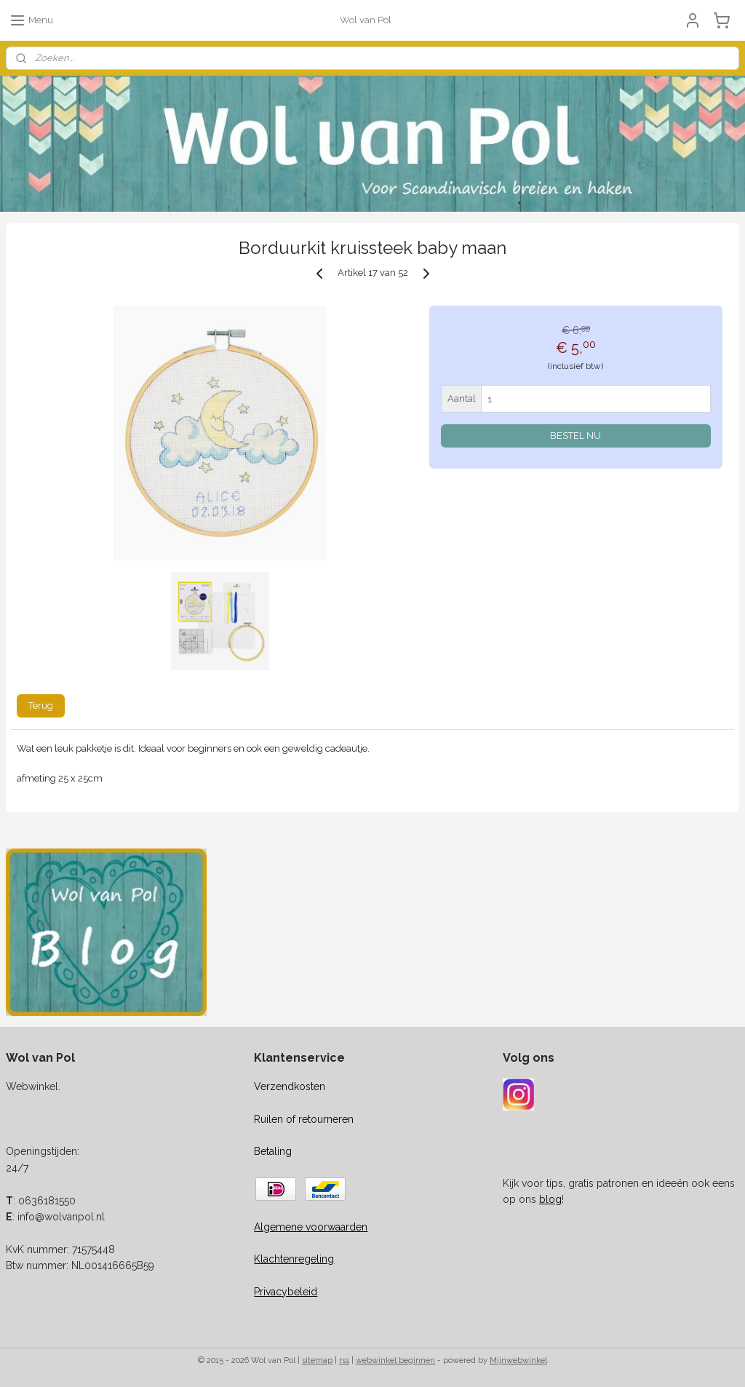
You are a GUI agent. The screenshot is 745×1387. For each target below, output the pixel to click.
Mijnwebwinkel (518, 1360)
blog (550, 1199)
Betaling (273, 1151)
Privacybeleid (285, 1291)
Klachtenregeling (294, 1259)
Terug (40, 705)
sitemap (317, 1360)
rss (344, 1360)
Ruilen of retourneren (304, 1119)
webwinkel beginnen (395, 1360)
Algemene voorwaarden (310, 1227)
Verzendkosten (289, 1086)
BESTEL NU (575, 435)
